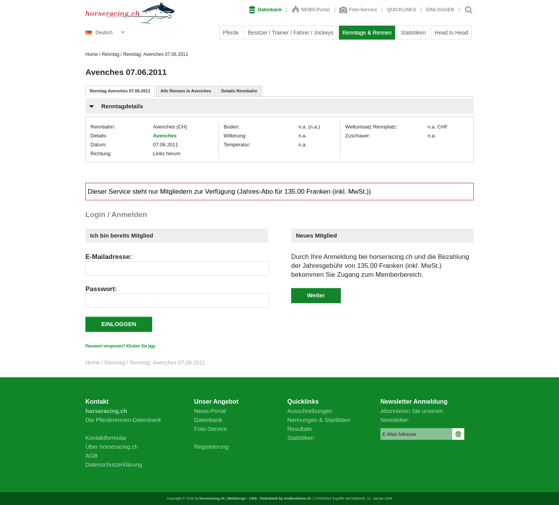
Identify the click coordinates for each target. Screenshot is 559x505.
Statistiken (413, 33)
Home (91, 54)
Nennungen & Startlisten (319, 419)
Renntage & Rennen (367, 33)
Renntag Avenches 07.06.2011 (120, 91)
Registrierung (211, 446)
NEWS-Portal (311, 9)
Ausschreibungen (309, 411)
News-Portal (210, 411)
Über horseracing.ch (111, 446)
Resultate (299, 428)
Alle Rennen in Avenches (185, 91)
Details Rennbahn (239, 91)
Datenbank (265, 9)
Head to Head (451, 33)
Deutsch (99, 32)
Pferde (231, 33)
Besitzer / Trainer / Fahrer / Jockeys (290, 33)
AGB (91, 455)
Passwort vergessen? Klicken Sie (120, 346)
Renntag (110, 54)
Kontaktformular (106, 437)
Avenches (165, 136)
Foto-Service (358, 9)
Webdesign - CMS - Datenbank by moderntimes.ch (269, 498)
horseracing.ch (212, 498)
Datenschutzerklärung (113, 464)
